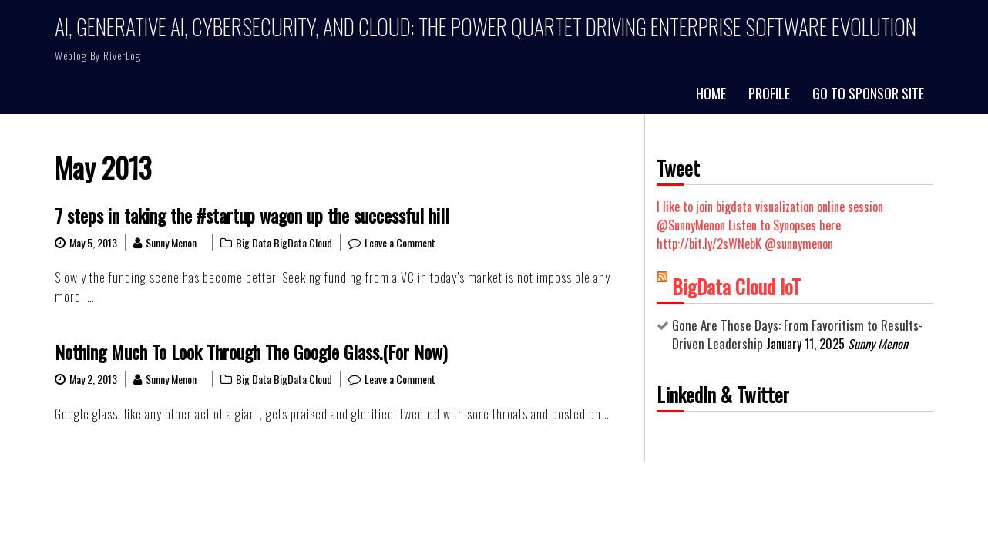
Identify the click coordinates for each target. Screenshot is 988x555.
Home (711, 93)
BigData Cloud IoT (736, 286)
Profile (769, 93)
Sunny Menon (171, 242)
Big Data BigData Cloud (284, 242)
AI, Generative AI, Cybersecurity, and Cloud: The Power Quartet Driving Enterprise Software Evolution (485, 26)
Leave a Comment (400, 242)
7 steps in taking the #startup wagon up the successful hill (252, 215)
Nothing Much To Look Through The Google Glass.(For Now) (251, 351)
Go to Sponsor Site (868, 93)
